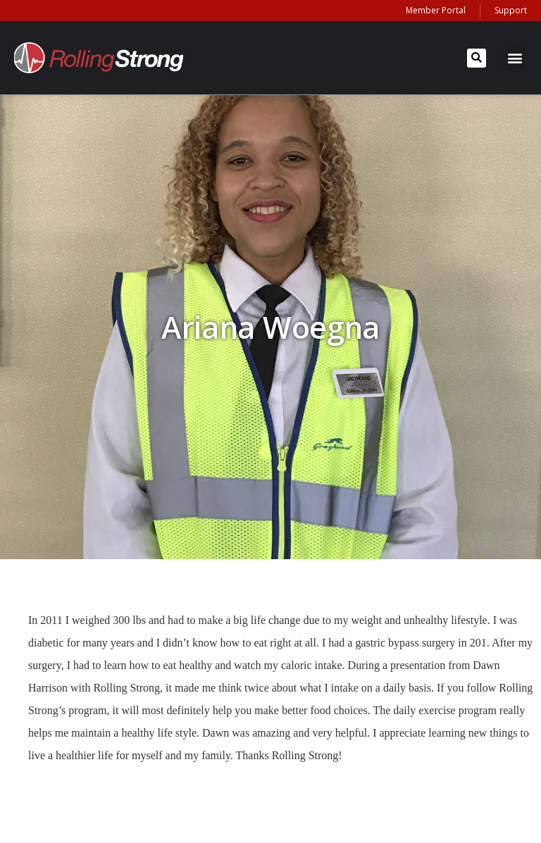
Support (511, 10)
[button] (476, 58)
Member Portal (436, 10)
